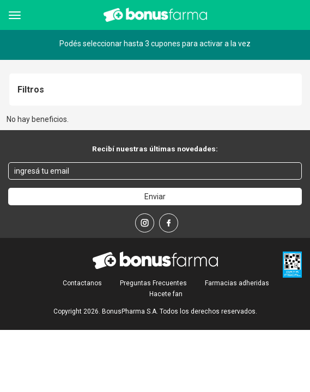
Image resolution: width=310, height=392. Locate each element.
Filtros (30, 90)
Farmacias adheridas (237, 283)
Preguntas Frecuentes (153, 283)
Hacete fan (166, 294)
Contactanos (82, 283)
